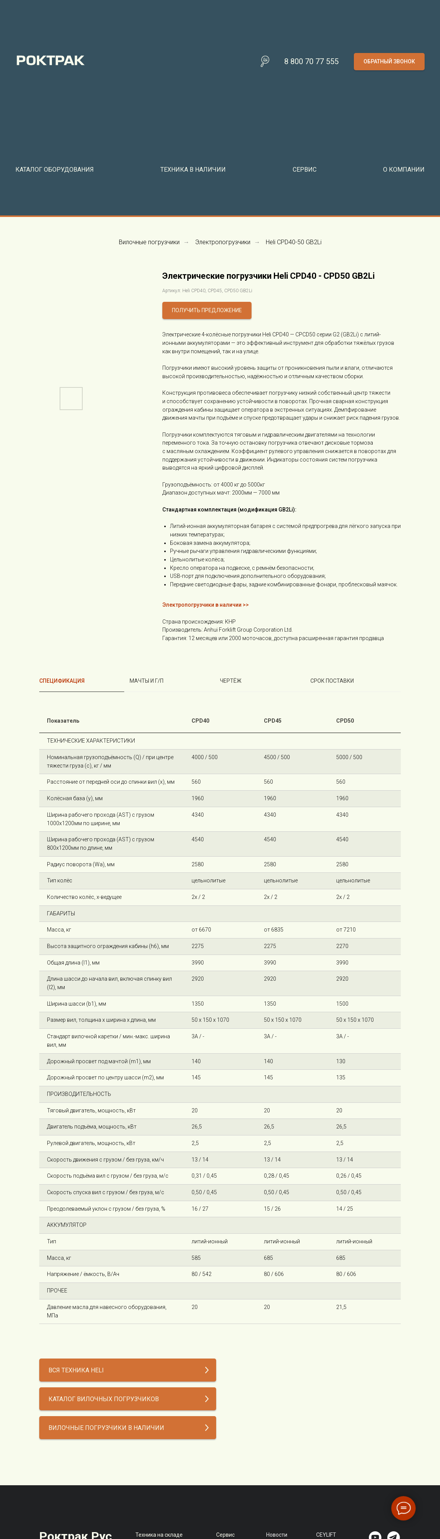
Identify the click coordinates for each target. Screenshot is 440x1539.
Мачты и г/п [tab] (146, 681)
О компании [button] (404, 169)
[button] (389, 61)
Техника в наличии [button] (193, 169)
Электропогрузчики (222, 242)
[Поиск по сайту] (265, 61)
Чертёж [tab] (231, 681)
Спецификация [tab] (62, 681)
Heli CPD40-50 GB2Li (294, 242)
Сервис (225, 1535)
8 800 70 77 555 (311, 61)
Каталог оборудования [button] (54, 169)
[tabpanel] (220, 1016)
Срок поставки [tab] (332, 681)
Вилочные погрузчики (149, 242)
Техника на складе (159, 1535)
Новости (276, 1535)
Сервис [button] (305, 169)
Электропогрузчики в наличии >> (205, 605)
